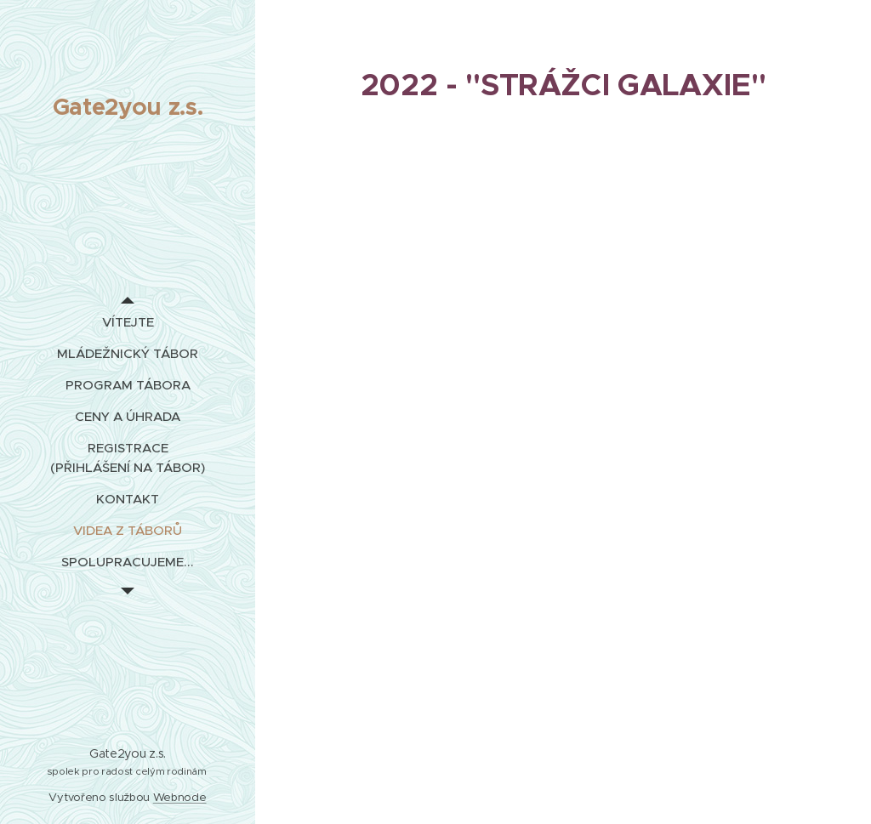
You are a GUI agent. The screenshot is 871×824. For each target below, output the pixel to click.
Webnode (180, 797)
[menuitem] (127, 322)
